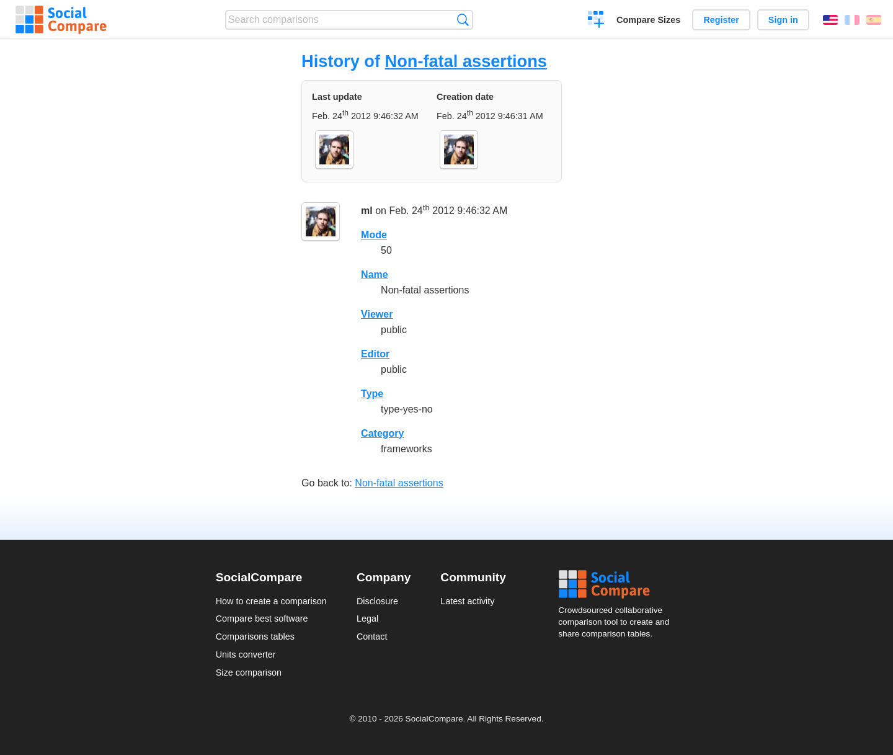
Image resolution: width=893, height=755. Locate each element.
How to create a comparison (271, 601)
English (830, 20)
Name (374, 274)
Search (463, 19)
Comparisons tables (255, 636)
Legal (367, 618)
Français (852, 20)
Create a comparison (596, 21)
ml (367, 210)
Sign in (783, 20)
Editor (375, 354)
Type (372, 393)
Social (617, 584)
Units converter (246, 654)
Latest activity (467, 601)
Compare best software (262, 618)
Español (873, 20)
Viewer (377, 314)
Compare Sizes (648, 20)
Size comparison (249, 672)
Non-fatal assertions (466, 61)
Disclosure (377, 601)
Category (382, 433)
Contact (372, 636)
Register (721, 20)
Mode (374, 235)
